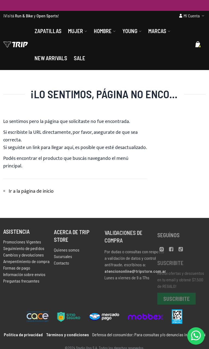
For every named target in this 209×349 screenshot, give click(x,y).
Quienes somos (66, 251)
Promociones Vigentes (22, 243)
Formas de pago (16, 269)
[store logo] (15, 44)
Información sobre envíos (24, 275)
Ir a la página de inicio (31, 191)
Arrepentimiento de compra (26, 262)
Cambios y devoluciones (23, 256)
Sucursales (63, 258)
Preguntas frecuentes (21, 282)
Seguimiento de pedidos (23, 249)
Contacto (61, 264)
